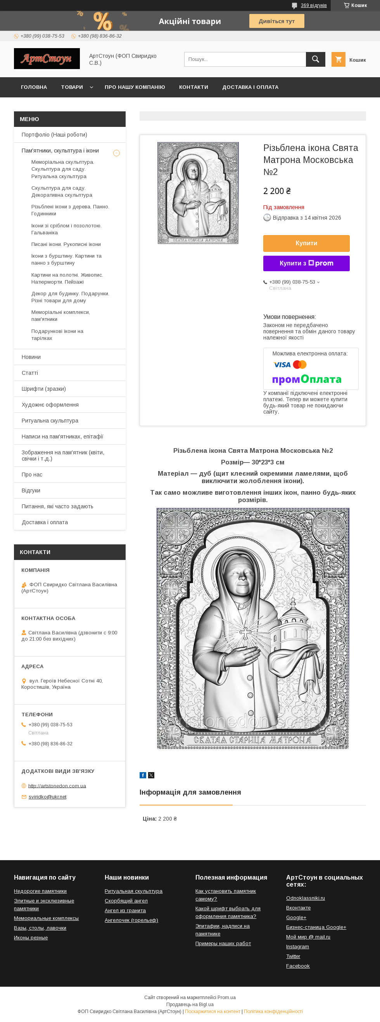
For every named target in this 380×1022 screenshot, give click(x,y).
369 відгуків (314, 5)
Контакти (193, 87)
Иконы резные (31, 938)
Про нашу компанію (135, 87)
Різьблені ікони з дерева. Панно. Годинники (70, 210)
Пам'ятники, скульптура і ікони (60, 150)
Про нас (32, 474)
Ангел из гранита (125, 910)
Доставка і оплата (250, 87)
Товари (72, 87)
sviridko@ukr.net (47, 797)
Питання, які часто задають (57, 506)
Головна (34, 87)
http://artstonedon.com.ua (57, 785)
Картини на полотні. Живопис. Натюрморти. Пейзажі (67, 278)
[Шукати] (315, 59)
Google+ (296, 917)
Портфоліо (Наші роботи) (54, 135)
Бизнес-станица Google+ (316, 927)
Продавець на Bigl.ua (190, 1004)
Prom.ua (227, 997)
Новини (31, 357)
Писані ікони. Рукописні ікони (66, 244)
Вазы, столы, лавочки (40, 928)
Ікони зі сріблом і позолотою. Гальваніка (66, 229)
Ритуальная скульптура (133, 891)
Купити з (306, 263)
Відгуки (31, 490)
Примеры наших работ (223, 943)
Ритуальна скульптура (50, 420)
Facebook (298, 966)
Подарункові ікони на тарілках (57, 334)
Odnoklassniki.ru (305, 898)
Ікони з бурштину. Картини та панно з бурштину (66, 259)
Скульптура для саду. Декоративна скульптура (61, 191)
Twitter (293, 956)
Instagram (297, 946)
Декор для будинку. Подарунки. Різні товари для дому (70, 297)
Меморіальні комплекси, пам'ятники (60, 315)
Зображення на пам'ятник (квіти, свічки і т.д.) (63, 455)
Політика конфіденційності (273, 1011)
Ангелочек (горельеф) (131, 920)
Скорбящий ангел (126, 901)
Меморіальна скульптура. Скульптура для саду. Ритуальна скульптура (62, 169)
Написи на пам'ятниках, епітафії (63, 436)
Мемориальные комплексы (46, 918)
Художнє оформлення (50, 405)
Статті (30, 373)
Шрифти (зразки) (44, 389)
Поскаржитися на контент (212, 1011)
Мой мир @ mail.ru (308, 937)
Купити (307, 243)
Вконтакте (298, 908)
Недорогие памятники (40, 891)
